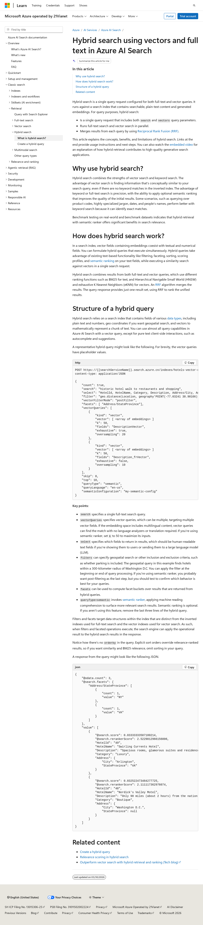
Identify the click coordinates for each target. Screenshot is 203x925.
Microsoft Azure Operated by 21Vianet (136, 907)
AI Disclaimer (175, 907)
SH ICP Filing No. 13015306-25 (23, 907)
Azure (75, 30)
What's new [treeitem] (18, 55)
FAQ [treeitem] (13, 67)
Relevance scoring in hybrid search (104, 857)
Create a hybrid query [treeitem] (31, 144)
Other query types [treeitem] (25, 156)
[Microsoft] (7, 5)
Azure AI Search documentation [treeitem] (27, 37)
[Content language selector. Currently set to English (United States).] (23, 897)
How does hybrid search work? (94, 81)
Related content (85, 92)
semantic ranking (102, 261)
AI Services (90, 30)
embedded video (181, 144)
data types (174, 318)
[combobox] (34, 29)
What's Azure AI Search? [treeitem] (26, 49)
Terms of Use (125, 913)
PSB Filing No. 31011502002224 (69, 907)
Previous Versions (15, 913)
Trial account (188, 16)
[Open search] (194, 5)
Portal (170, 16)
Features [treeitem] (16, 61)
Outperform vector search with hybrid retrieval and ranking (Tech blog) (129, 862)
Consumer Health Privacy (93, 913)
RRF (158, 284)
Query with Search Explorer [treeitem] (31, 114)
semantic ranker (134, 599)
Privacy (100, 907)
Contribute (50, 913)
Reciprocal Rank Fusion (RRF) (158, 131)
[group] (135, 433)
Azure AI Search (111, 30)
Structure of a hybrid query (92, 86)
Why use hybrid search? (90, 76)
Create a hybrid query (95, 852)
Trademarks (145, 913)
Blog (33, 913)
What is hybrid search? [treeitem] (32, 138)
